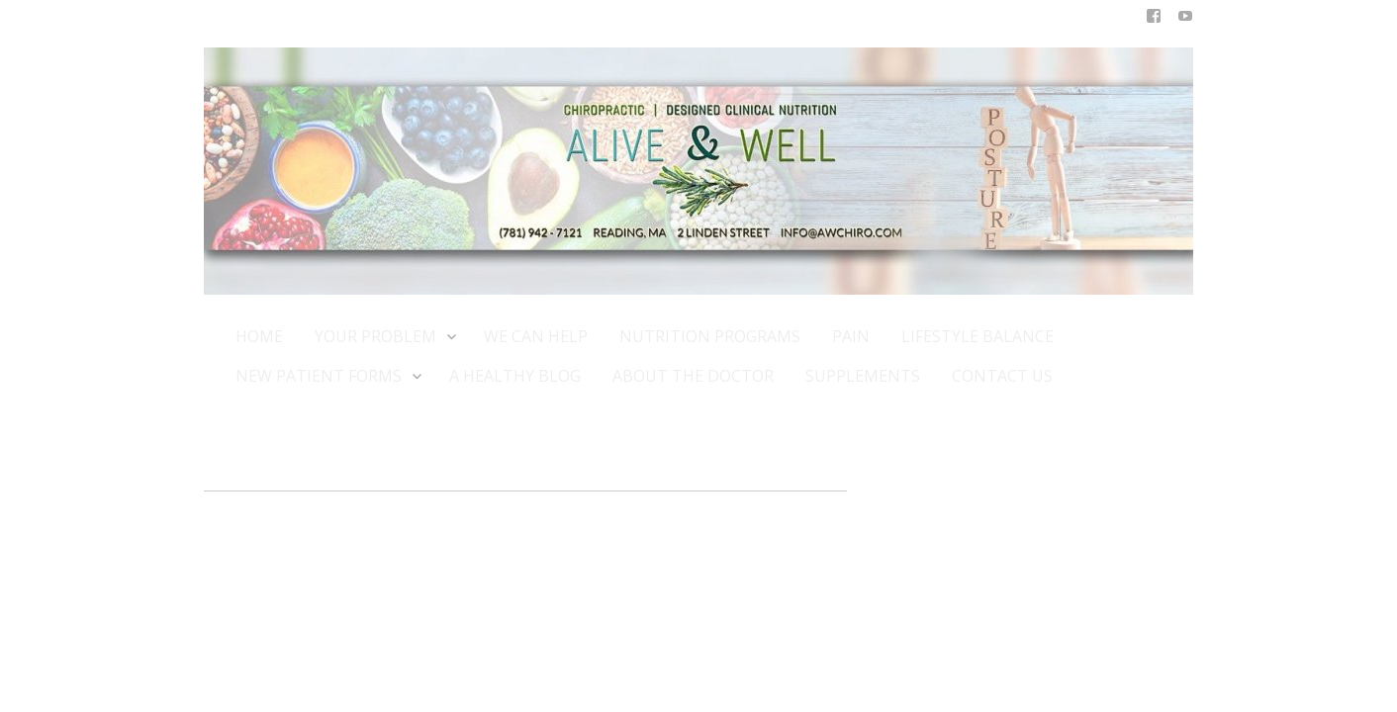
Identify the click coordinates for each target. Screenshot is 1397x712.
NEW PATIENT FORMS (326, 375)
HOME (259, 336)
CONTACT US (1002, 376)
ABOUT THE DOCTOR (693, 376)
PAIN (851, 336)
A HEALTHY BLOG (515, 376)
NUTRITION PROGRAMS (709, 336)
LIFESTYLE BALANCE (977, 336)
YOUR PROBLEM (383, 335)
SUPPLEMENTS (862, 376)
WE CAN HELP (536, 336)
